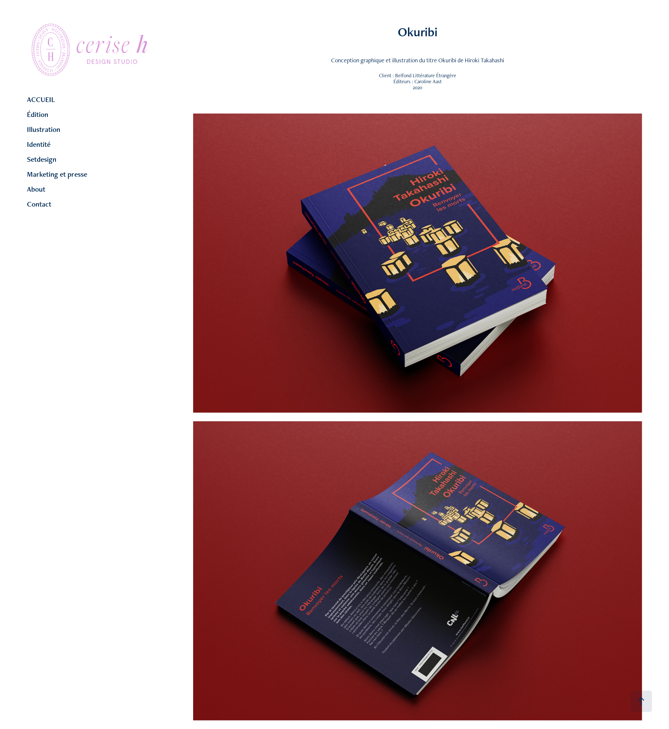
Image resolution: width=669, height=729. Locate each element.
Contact (39, 204)
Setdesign (41, 159)
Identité (38, 144)
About (36, 189)
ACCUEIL (41, 99)
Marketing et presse (57, 174)
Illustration (43, 129)
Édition (37, 114)
